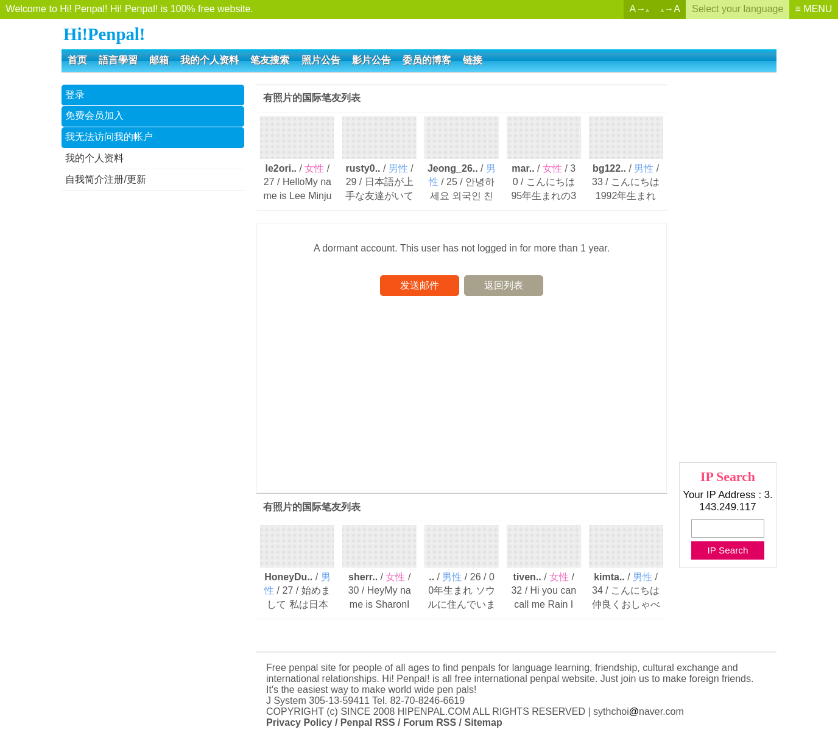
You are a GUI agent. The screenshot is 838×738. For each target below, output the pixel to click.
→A (670, 9)
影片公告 (371, 60)
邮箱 (159, 60)
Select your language (737, 9)
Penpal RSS (367, 722)
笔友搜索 (269, 60)
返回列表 (503, 285)
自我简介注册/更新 (105, 179)
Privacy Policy (299, 722)
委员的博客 (427, 60)
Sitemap (483, 722)
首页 (77, 60)
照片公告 (320, 60)
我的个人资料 (209, 60)
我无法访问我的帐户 (109, 137)
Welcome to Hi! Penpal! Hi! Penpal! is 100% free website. (129, 9)
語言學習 (118, 60)
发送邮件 (419, 285)
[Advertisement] (153, 385)
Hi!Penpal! (104, 34)
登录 (75, 95)
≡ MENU (814, 9)
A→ (639, 9)
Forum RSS (429, 722)
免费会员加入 (94, 115)
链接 (472, 60)
